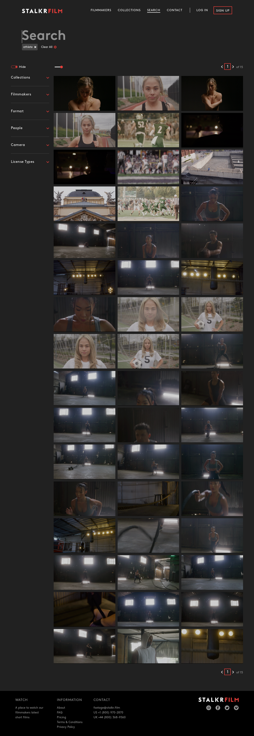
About (61, 707)
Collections (129, 10)
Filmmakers (101, 10)
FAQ (59, 712)
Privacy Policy (66, 727)
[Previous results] (222, 67)
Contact (174, 10)
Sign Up (222, 10)
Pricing (61, 717)
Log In (202, 10)
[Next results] (233, 67)
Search (153, 10)
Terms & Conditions (70, 722)
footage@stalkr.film (106, 707)
